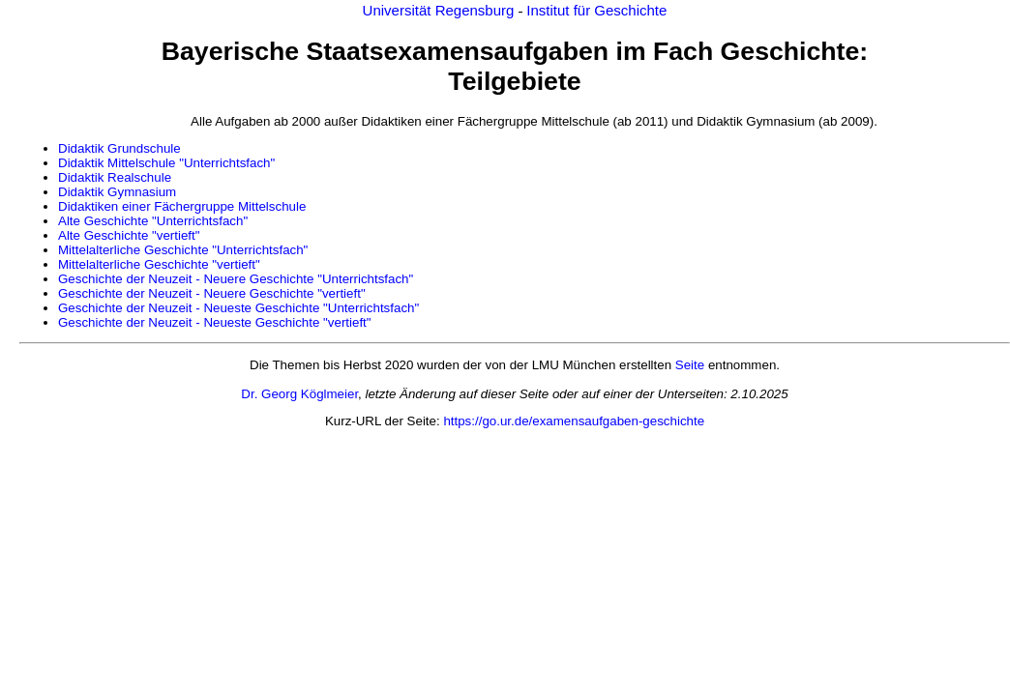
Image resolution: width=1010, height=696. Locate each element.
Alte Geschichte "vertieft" (129, 235)
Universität (399, 10)
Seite (689, 365)
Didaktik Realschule (114, 177)
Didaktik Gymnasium (117, 192)
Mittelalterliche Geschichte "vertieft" (159, 264)
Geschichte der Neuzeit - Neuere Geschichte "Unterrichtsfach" (235, 279)
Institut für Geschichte (596, 10)
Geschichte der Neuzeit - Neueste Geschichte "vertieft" (214, 322)
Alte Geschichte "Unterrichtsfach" (153, 221)
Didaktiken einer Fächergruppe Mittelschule (182, 206)
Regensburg (477, 10)
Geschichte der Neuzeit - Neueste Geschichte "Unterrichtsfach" (238, 308)
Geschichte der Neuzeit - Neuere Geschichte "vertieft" (212, 293)
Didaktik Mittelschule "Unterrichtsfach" (166, 163)
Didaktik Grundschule (119, 148)
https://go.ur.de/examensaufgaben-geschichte (573, 421)
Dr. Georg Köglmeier (299, 394)
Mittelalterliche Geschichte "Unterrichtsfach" (183, 250)
